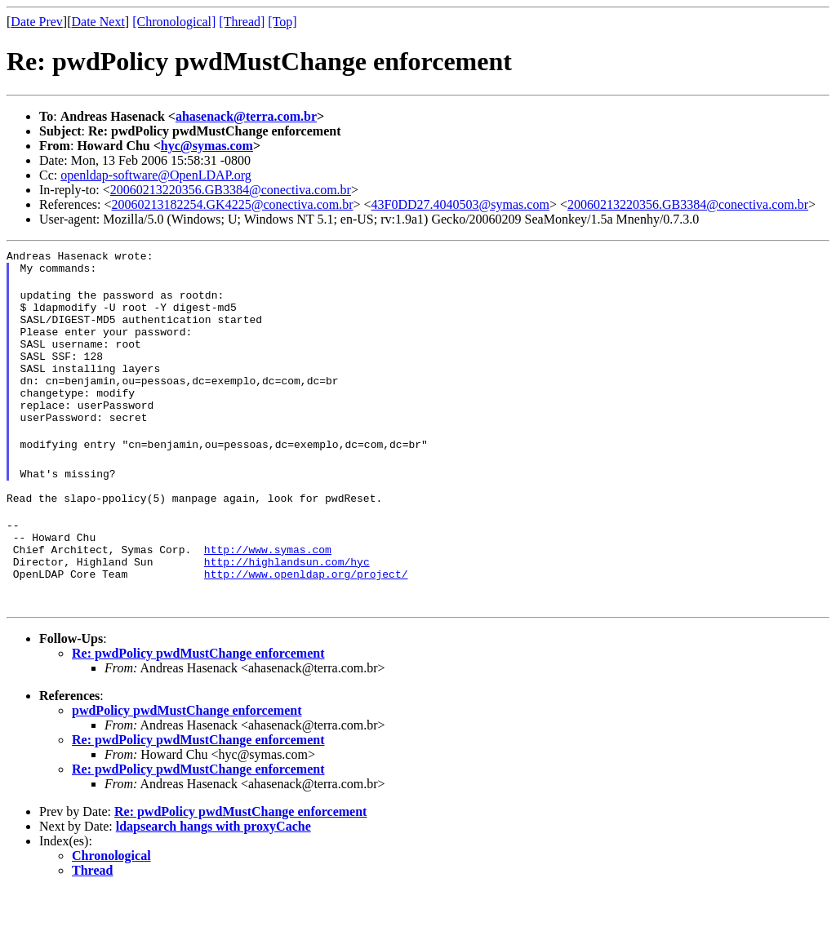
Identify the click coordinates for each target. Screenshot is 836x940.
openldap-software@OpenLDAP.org (155, 175)
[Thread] (242, 22)
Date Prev (37, 22)
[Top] (282, 22)
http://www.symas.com (267, 593)
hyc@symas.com (207, 146)
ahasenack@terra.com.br (246, 116)
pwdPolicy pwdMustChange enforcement (186, 759)
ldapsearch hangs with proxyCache (213, 875)
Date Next (98, 22)
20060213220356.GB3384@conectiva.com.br (230, 190)
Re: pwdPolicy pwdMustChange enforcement (198, 702)
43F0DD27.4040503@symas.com (460, 204)
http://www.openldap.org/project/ (306, 622)
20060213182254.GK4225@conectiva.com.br (233, 204)
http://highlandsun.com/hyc (287, 608)
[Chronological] (174, 22)
